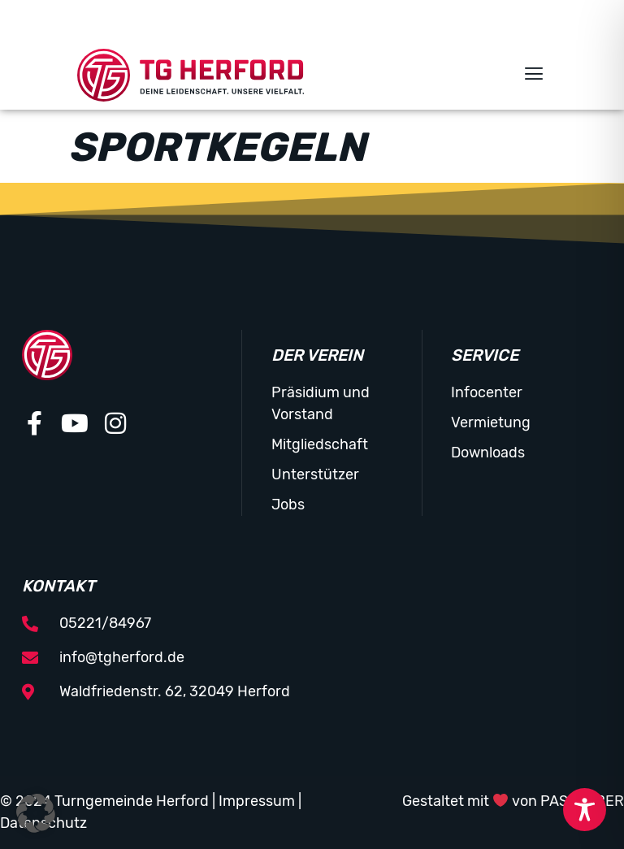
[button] (533, 75)
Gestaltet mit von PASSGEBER (513, 801)
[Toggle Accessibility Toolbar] (584, 809)
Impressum (257, 801)
